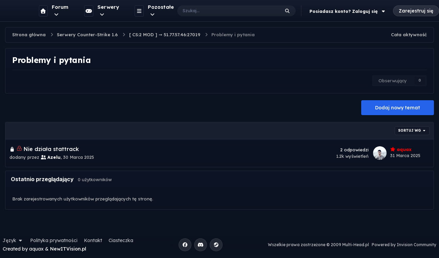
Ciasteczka (121, 240)
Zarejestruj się (416, 11)
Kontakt (93, 240)
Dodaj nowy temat (397, 108)
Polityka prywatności (53, 240)
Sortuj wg (412, 130)
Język (13, 240)
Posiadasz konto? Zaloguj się (348, 11)
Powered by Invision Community (404, 244)
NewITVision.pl (68, 249)
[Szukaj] (221, 10)
